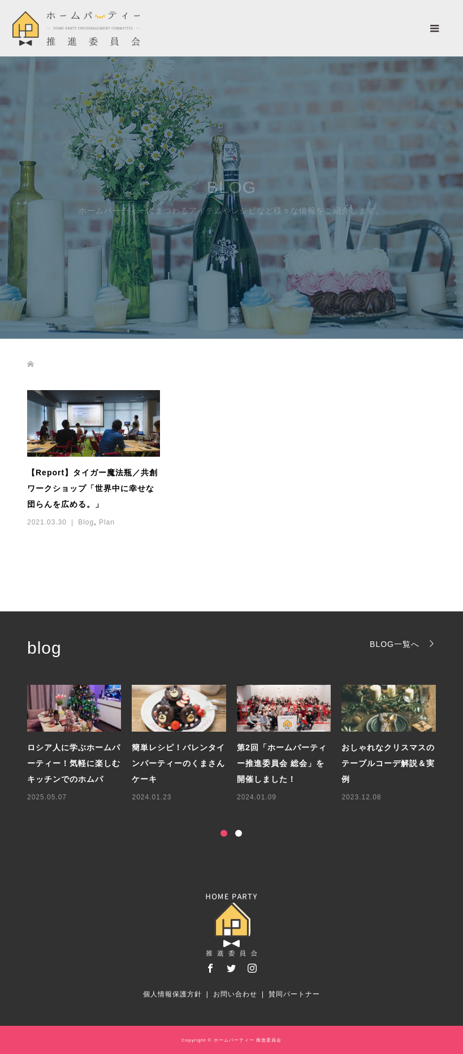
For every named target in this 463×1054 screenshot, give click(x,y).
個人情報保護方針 (172, 994)
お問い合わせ (235, 994)
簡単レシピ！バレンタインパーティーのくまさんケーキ (178, 763)
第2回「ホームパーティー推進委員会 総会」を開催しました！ (282, 763)
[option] (237, 744)
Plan (107, 522)
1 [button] (223, 833)
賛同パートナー (294, 994)
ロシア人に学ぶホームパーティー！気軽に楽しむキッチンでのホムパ (73, 763)
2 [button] (238, 833)
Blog (86, 522)
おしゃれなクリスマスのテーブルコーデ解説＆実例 (388, 763)
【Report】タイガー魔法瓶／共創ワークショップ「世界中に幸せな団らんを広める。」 (92, 488)
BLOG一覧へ (394, 644)
